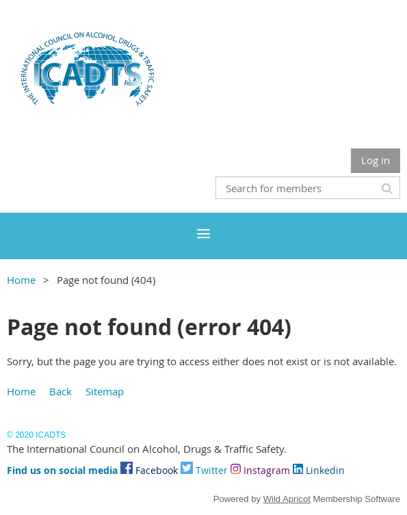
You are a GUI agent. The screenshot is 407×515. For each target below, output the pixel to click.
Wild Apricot (287, 499)
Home (21, 280)
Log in (375, 160)
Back (60, 391)
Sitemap (105, 391)
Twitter (204, 470)
